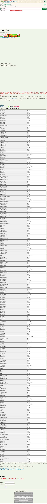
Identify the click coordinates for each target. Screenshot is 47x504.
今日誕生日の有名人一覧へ (23, 500)
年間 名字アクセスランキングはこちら (23, 496)
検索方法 (2, 484)
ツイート (2, 105)
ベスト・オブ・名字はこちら (23, 494)
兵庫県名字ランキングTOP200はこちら (12, 469)
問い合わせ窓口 (13, 98)
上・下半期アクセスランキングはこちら (23, 498)
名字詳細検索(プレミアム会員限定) (16, 10)
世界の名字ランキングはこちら (23, 501)
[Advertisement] (23, 19)
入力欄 (1, 482)
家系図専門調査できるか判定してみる (8, 37)
